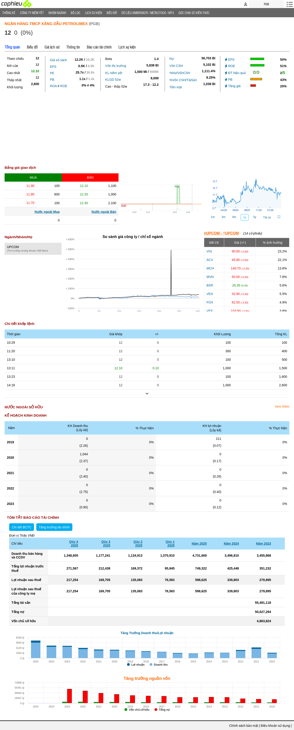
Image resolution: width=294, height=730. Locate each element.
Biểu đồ (112, 13)
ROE (63, 86)
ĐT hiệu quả (235, 73)
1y (244, 217)
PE (52, 73)
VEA (209, 294)
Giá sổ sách (58, 60)
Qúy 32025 (105, 543)
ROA (53, 86)
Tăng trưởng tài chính (54, 527)
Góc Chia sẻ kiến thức (193, 13)
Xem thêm (282, 406)
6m (234, 217)
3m (224, 217)
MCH (210, 268)
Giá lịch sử (52, 46)
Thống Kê (8, 13)
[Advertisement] (147, 126)
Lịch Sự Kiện (93, 13)
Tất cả (267, 217)
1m (213, 217)
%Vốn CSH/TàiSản (183, 80)
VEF (209, 311)
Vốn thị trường (115, 66)
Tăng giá (233, 86)
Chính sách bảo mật (243, 725)
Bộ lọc (75, 13)
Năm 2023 (263, 543)
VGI (209, 251)
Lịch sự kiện (127, 46)
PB (52, 79)
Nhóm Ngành (57, 13)
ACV (209, 260)
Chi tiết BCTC (21, 527)
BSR (209, 285)
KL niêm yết (113, 73)
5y (254, 217)
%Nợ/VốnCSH (180, 73)
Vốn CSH (176, 66)
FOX (209, 302)
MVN (210, 277)
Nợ (172, 58)
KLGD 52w (113, 79)
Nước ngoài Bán (104, 212)
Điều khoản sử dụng (275, 725)
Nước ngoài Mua (46, 212)
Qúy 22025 (137, 543)
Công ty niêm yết (32, 13)
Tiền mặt (176, 87)
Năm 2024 (231, 543)
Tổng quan (12, 46)
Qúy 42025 (73, 543)
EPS (53, 67)
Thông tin (73, 46)
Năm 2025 (199, 543)
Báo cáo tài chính (99, 46)
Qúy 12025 (170, 543)
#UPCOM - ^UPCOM (221, 233)
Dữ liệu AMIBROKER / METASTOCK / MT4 (148, 13)
